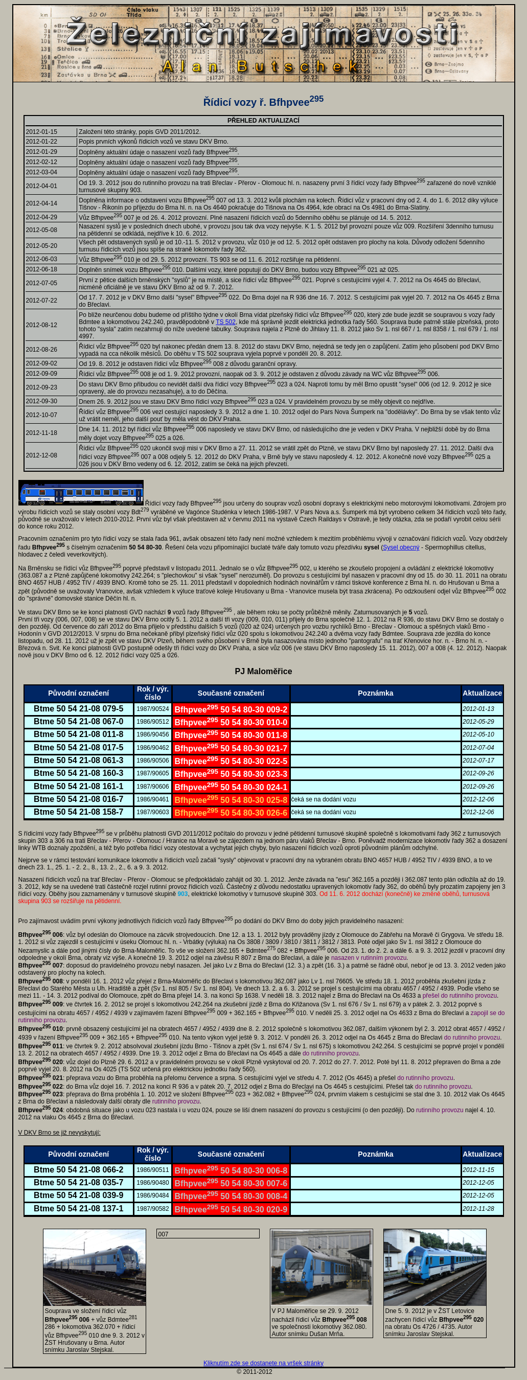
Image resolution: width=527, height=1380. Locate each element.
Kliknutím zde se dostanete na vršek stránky (263, 1363)
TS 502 (226, 322)
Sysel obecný (401, 547)
